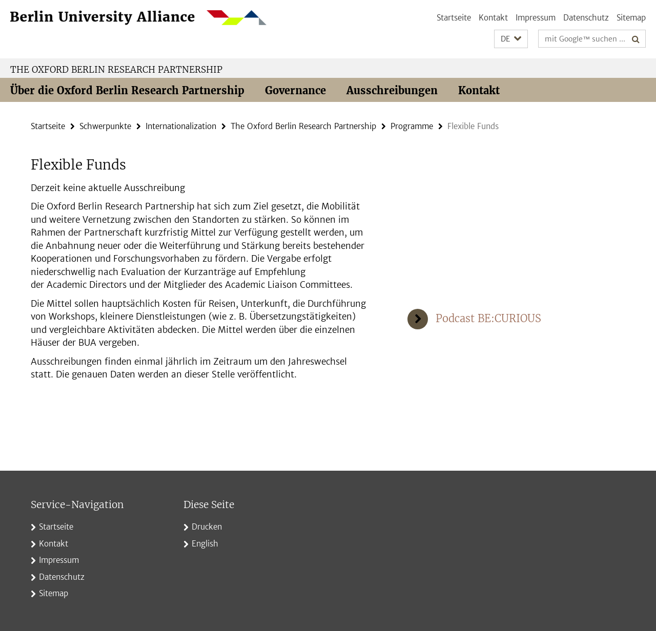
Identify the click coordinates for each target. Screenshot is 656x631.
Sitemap (631, 18)
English (205, 544)
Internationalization (181, 126)
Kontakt (493, 18)
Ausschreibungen (392, 90)
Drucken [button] (207, 527)
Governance (295, 90)
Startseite (454, 18)
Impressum (536, 18)
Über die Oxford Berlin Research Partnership (127, 90)
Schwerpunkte (105, 126)
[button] (511, 39)
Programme (412, 126)
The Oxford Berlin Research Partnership (116, 69)
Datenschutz (586, 18)
